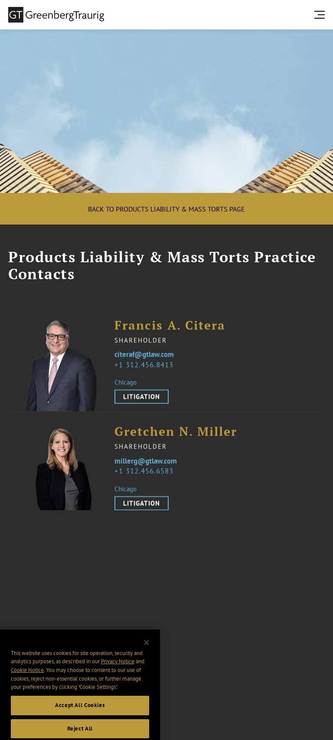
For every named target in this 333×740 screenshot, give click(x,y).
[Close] (146, 650)
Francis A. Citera (169, 331)
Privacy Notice (117, 669)
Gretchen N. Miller (175, 437)
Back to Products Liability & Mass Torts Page (166, 209)
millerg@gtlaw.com (145, 467)
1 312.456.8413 (146, 370)
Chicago (125, 388)
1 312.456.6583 (146, 477)
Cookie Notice (27, 677)
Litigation (141, 402)
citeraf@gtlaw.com (144, 360)
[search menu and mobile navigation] (321, 14)
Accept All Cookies (80, 713)
